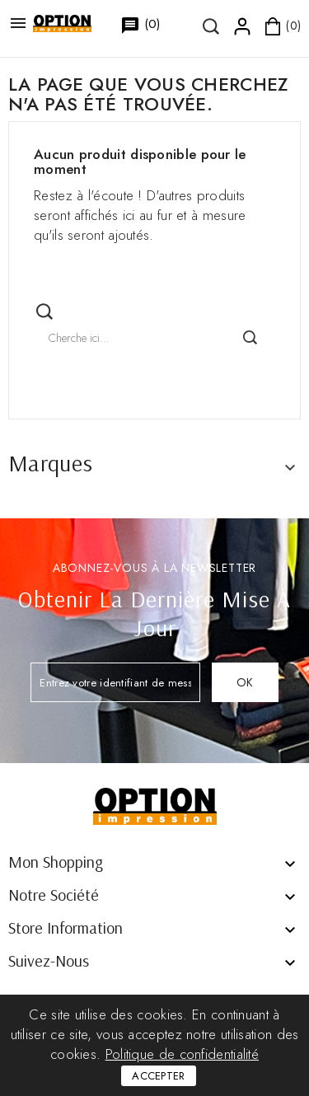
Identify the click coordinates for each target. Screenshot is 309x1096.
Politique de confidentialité (182, 1054)
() (132, 25)
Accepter (158, 1076)
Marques (50, 462)
